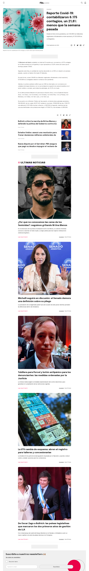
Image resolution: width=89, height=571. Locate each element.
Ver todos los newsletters (13, 557)
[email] (80, 45)
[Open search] (81, 2)
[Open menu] (3, 2)
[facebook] (74, 45)
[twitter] (77, 45)
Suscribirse (56, 567)
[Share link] (83, 45)
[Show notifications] (85, 2)
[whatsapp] (71, 45)
